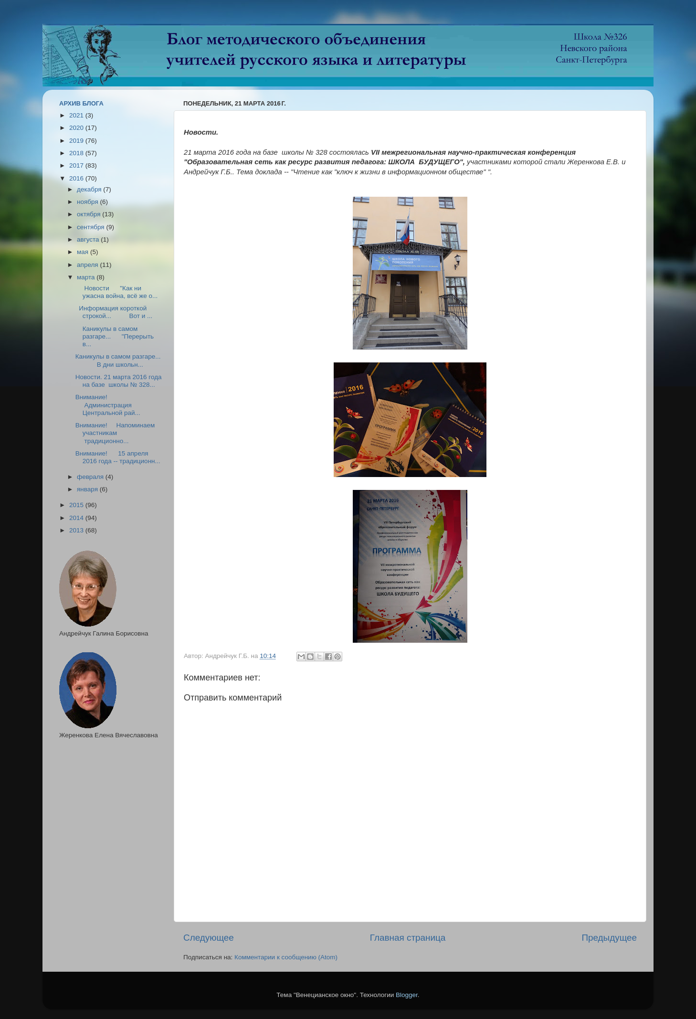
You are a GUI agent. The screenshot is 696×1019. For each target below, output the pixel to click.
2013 (77, 530)
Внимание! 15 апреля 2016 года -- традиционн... (117, 457)
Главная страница (408, 938)
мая (83, 251)
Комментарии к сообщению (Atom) (285, 957)
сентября (91, 227)
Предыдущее (609, 938)
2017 (77, 165)
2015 (77, 505)
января (88, 489)
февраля (91, 476)
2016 (77, 178)
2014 (77, 517)
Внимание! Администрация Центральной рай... (107, 404)
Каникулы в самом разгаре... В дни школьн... (118, 360)
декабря (90, 189)
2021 (77, 115)
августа (89, 239)
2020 (77, 127)
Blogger (407, 994)
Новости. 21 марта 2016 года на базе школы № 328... (118, 380)
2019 (77, 140)
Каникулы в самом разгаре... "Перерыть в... (114, 336)
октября (89, 214)
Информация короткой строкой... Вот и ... (114, 312)
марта (86, 277)
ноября (88, 201)
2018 (77, 153)
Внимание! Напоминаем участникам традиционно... (115, 433)
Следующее (208, 938)
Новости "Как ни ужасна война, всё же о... (116, 292)
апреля (88, 264)
